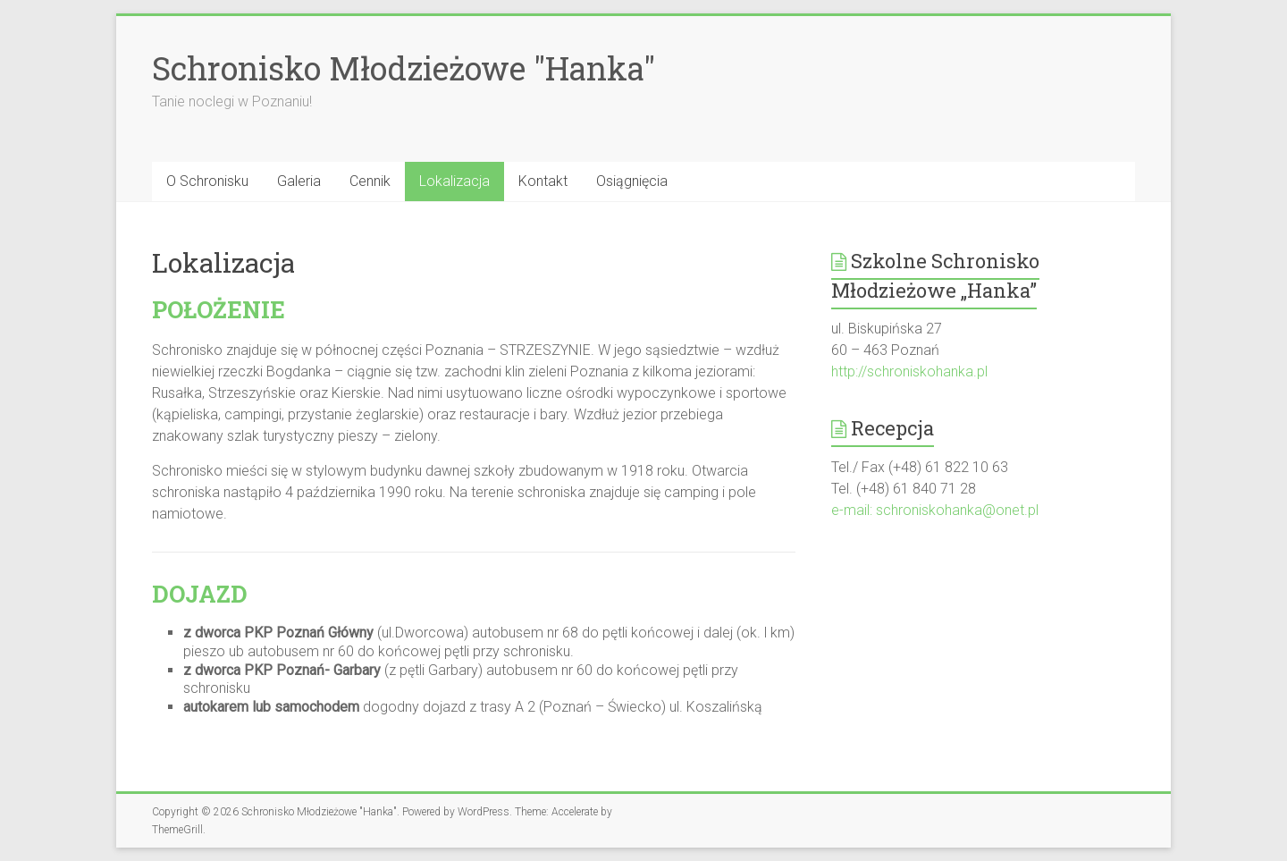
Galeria (299, 181)
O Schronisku (207, 181)
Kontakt (543, 181)
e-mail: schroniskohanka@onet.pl (935, 510)
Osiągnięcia (632, 181)
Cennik (370, 181)
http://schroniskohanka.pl (909, 371)
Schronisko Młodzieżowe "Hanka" (403, 67)
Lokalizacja (454, 181)
